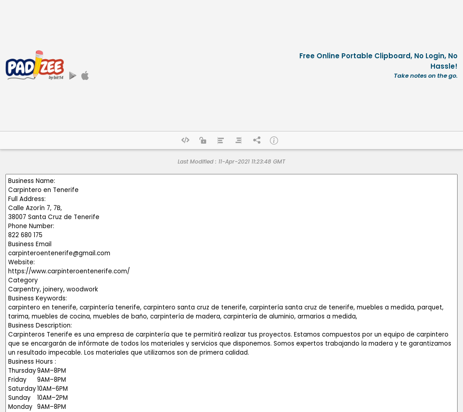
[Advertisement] (185, 65)
